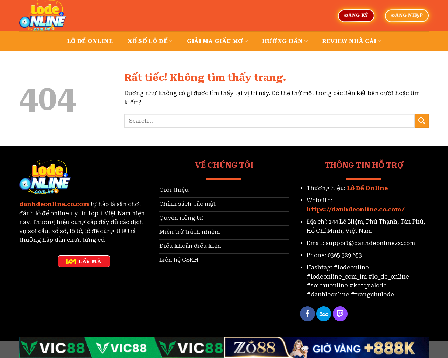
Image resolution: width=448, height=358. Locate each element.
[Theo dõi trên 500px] (323, 313)
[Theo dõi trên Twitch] (340, 313)
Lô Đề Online (367, 188)
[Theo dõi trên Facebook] (307, 313)
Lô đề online (90, 41)
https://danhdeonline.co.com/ (356, 209)
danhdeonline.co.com (54, 204)
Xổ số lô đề (150, 41)
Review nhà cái (351, 41)
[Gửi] (422, 121)
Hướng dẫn (285, 41)
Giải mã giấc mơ (217, 41)
